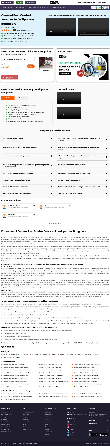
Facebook (71, 421)
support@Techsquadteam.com (77, 414)
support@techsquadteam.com (86, 2)
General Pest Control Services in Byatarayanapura (17, 384)
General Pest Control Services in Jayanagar (85, 381)
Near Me (25, 419)
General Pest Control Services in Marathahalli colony (87, 364)
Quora (70, 429)
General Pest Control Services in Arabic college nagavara (89, 384)
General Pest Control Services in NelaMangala (15, 381)
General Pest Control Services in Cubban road (51, 375)
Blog (24, 417)
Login (24, 427)
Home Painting (22, 8)
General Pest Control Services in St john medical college (18, 373)
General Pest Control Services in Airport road (15, 378)
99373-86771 (72, 412)
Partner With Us (30, 3)
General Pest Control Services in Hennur (84, 387)
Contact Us (26, 422)
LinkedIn (70, 432)
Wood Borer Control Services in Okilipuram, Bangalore (88, 396)
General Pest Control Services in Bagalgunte (85, 370)
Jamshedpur (87, 354)
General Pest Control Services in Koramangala (16, 367)
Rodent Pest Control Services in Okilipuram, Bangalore (18, 396)
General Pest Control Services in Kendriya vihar (51, 373)
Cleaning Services (8, 8)
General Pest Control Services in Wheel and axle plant (18, 370)
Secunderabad (7, 357)
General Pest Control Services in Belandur (14, 364)
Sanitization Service (6, 431)
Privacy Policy (26, 414)
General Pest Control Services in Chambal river (16, 375)
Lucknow (18, 357)
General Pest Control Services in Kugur (14, 387)
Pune (78, 354)
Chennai (45, 354)
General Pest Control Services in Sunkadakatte (86, 375)
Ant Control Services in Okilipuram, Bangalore (15, 399)
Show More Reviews (55, 223)
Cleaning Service (5, 412)
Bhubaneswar (15, 354)
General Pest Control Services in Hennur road (50, 364)
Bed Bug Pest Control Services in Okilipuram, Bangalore (18, 394)
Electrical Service (5, 424)
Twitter (70, 435)
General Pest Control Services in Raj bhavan (50, 378)
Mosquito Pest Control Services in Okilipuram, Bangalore (53, 394)
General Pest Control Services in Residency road (51, 384)
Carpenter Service (6, 427)
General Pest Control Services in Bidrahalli (50, 367)
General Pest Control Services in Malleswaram (51, 387)
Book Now (46, 70)
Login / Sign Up (102, 2)
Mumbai (62, 354)
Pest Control (34, 8)
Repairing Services (59, 7)
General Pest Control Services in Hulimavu (85, 373)
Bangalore (25, 354)
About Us (25, 424)
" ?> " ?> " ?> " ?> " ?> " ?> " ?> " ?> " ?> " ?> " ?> (18, 59)
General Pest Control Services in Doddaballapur (86, 378)
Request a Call (9, 77)
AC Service (4, 419)
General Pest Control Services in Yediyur (84, 367)
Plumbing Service (5, 429)
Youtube (71, 424)
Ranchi (5, 354)
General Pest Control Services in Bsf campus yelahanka (53, 381)
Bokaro (96, 354)
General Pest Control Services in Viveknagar (50, 370)
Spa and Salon (46, 8)
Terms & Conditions (28, 412)
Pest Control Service (6, 414)
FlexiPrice (19, 3)
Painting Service (5, 417)
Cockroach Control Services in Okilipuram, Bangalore (88, 394)
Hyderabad (35, 354)
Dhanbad (53, 354)
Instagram (71, 427)
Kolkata (71, 354)
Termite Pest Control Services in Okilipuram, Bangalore (53, 396)
